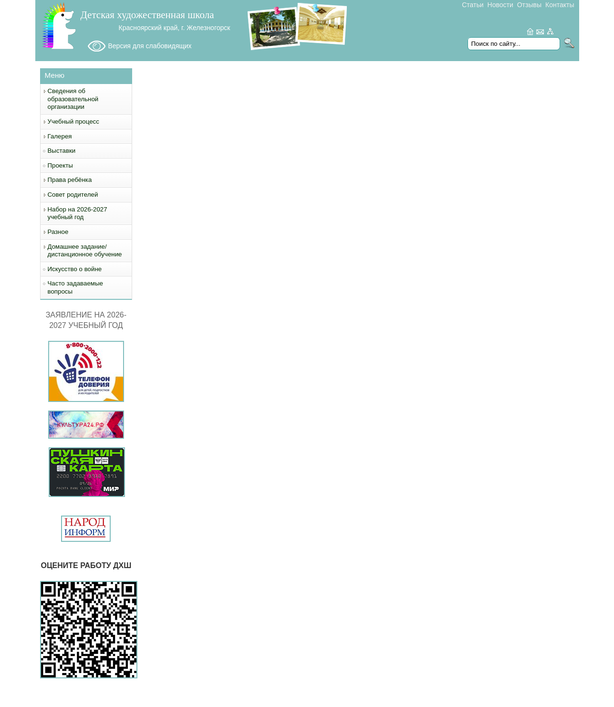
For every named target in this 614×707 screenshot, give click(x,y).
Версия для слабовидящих (150, 46)
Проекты (60, 165)
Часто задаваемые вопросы (75, 287)
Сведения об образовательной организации (73, 98)
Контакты (559, 5)
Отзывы (529, 5)
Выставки (62, 150)
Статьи (472, 5)
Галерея (60, 136)
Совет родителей (73, 194)
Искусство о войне (75, 269)
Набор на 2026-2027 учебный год (77, 213)
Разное (58, 231)
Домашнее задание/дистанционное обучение (85, 250)
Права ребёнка (70, 179)
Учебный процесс (73, 121)
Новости (500, 5)
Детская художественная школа (147, 15)
